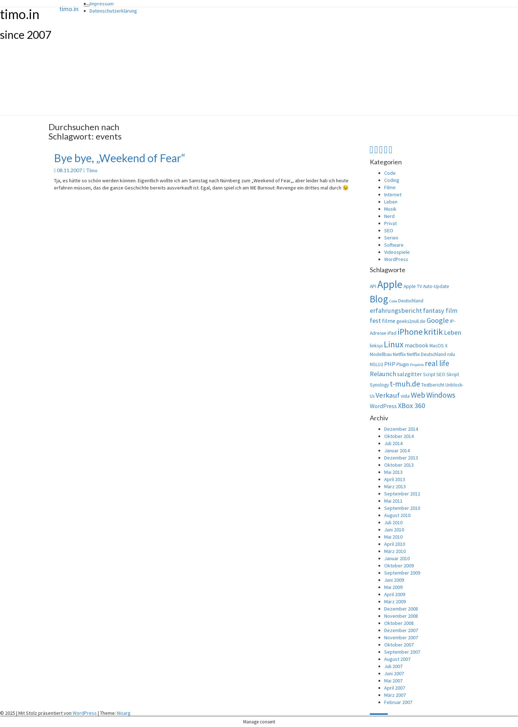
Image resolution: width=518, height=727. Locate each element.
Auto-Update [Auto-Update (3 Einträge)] (436, 286)
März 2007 (395, 695)
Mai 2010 (393, 537)
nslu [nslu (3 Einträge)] (451, 354)
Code (390, 173)
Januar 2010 (397, 558)
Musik (390, 209)
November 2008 (401, 616)
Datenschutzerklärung (113, 11)
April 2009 (394, 594)
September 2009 (402, 573)
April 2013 (394, 479)
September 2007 (402, 652)
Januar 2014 (397, 450)
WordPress (396, 259)
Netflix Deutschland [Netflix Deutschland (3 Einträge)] (426, 354)
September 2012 (402, 493)
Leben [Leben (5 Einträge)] (452, 332)
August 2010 (397, 515)
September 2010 (402, 508)
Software (394, 245)
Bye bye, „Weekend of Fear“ (119, 157)
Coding (391, 180)
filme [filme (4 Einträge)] (388, 320)
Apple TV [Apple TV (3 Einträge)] (413, 286)
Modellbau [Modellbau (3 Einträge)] (381, 354)
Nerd (389, 216)
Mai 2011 (393, 501)
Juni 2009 (394, 580)
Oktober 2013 (399, 465)
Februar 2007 (398, 702)
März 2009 (395, 601)
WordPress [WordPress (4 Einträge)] (383, 406)
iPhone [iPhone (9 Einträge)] (410, 331)
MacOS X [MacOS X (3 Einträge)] (438, 345)
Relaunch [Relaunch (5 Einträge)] (383, 374)
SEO (388, 230)
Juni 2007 (394, 673)
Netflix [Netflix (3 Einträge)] (399, 354)
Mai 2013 (393, 472)
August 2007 (397, 659)
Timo (91, 170)
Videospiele (397, 252)
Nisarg (124, 713)
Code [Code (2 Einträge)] (393, 301)
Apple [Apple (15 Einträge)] (390, 284)
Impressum (102, 3)
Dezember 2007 (401, 630)
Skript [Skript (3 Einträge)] (452, 374)
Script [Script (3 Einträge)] (429, 374)
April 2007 (394, 688)
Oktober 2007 (399, 644)
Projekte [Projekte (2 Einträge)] (417, 364)
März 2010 (395, 551)
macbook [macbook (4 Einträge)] (416, 345)
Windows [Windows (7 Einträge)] (440, 395)
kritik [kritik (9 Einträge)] (433, 331)
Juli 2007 (393, 666)
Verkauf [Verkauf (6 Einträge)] (388, 395)
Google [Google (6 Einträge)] (438, 320)
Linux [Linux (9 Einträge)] (394, 344)
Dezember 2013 (401, 457)
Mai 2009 (393, 587)
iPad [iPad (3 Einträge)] (391, 333)
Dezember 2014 (401, 429)
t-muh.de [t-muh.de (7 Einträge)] (405, 384)
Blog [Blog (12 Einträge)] (379, 299)
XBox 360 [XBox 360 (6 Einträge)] (411, 405)
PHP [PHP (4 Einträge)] (389, 363)
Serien (391, 237)
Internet (392, 194)
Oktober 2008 (399, 623)
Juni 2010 (394, 529)
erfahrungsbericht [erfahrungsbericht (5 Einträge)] (396, 310)
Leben (390, 201)
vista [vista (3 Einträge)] (405, 396)
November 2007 (401, 637)
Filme (390, 187)
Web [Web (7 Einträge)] (418, 395)
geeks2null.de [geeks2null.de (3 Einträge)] (411, 321)
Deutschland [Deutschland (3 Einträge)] (410, 300)
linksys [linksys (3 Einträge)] (376, 345)
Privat (390, 223)
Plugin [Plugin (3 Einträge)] (402, 364)
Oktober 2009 (399, 565)
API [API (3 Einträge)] (373, 286)
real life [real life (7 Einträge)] (437, 363)
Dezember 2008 (401, 608)
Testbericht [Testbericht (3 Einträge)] (432, 384)
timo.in (68, 9)
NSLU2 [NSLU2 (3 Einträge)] (376, 364)
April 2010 (394, 544)
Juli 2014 (393, 443)
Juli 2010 (393, 522)
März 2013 (395, 486)
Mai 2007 (393, 680)
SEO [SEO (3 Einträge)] (440, 374)
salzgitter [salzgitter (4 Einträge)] (409, 374)
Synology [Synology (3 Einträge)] (379, 384)
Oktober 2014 (399, 436)
